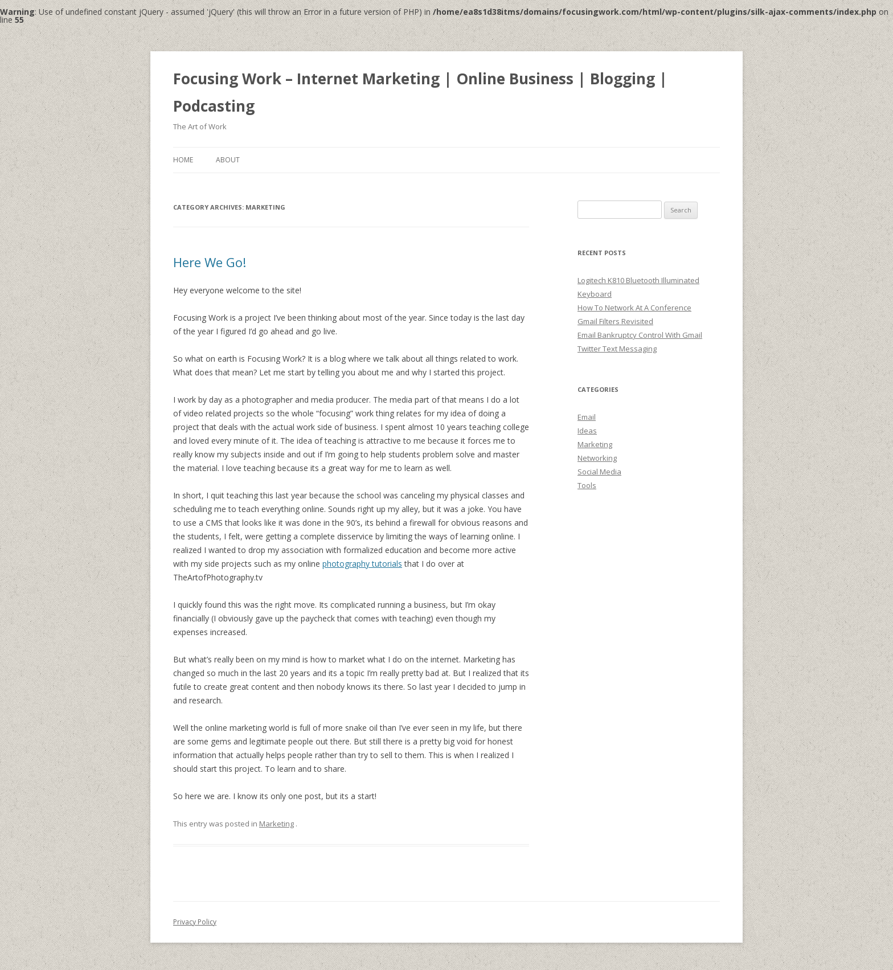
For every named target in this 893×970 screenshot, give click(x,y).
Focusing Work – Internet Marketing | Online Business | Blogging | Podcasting (420, 92)
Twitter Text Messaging (617, 348)
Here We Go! (209, 262)
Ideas (587, 430)
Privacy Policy (194, 922)
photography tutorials (362, 563)
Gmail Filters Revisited (615, 321)
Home (183, 160)
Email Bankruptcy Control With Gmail (639, 335)
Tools (586, 485)
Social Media (599, 471)
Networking (597, 458)
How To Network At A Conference (634, 307)
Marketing (276, 823)
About (228, 160)
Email (586, 417)
